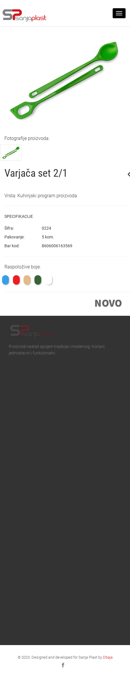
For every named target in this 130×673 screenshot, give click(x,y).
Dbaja (108, 657)
